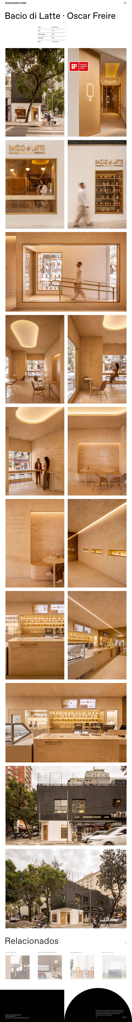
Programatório (11, 1016)
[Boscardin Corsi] (15, 3)
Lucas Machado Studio (15, 1015)
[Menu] (125, 3)
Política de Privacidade (23, 1018)
